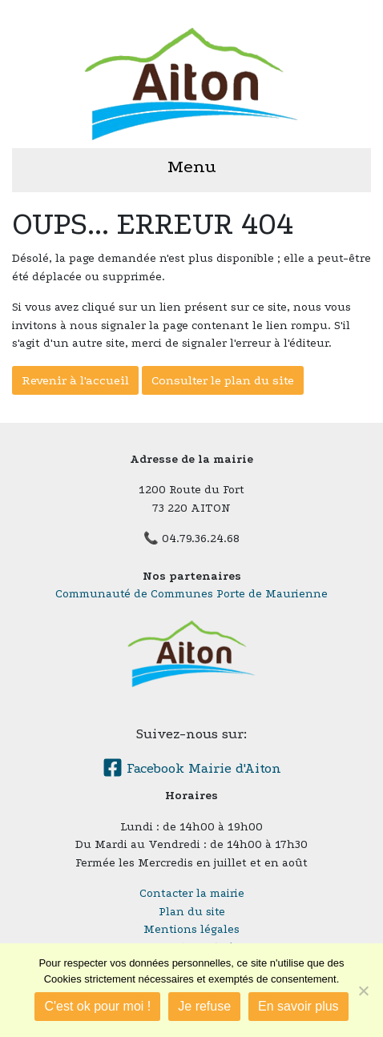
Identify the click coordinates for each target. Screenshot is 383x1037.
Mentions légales (191, 929)
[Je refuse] (363, 991)
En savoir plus (298, 1006)
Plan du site (192, 911)
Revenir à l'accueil (75, 380)
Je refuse (204, 1006)
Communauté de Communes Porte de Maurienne (191, 594)
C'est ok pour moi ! (97, 1006)
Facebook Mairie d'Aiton (192, 768)
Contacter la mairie (191, 893)
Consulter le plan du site (222, 380)
